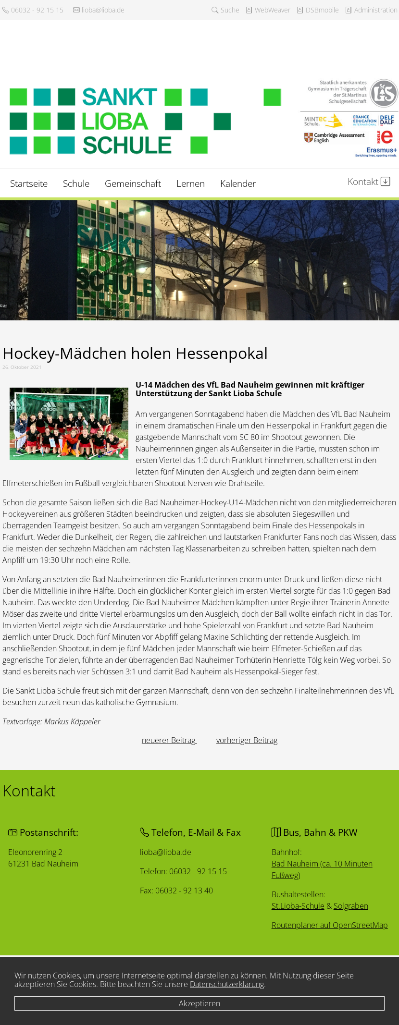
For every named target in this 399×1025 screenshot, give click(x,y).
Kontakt (369, 181)
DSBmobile (317, 9)
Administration (371, 9)
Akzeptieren (199, 1003)
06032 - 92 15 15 (32, 9)
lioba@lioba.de (99, 9)
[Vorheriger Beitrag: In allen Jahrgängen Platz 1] (169, 740)
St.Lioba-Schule (297, 906)
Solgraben (351, 907)
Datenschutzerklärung (227, 984)
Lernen (190, 183)
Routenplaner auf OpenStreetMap (330, 926)
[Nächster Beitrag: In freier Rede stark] (246, 740)
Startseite (29, 183)
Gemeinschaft (133, 183)
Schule (76, 183)
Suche (225, 9)
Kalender (238, 183)
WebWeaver (267, 9)
